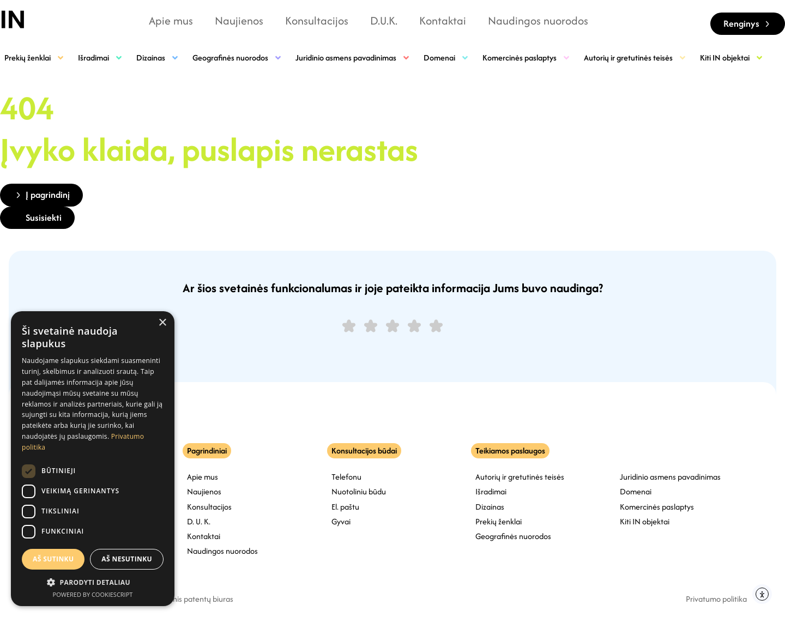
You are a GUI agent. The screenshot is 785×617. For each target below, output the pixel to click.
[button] (93, 582)
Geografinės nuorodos (237, 57)
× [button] (162, 323)
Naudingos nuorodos (538, 20)
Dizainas (157, 57)
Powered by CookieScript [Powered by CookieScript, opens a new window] (93, 594)
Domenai (446, 57)
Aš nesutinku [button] (126, 559)
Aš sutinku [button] (53, 559)
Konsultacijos (316, 20)
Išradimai (100, 57)
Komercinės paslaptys (526, 57)
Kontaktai (442, 20)
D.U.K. (383, 20)
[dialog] (92, 458)
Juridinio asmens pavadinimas (352, 57)
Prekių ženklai (34, 57)
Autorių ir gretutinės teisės (635, 57)
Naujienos (239, 20)
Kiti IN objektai (732, 57)
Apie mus (171, 20)
